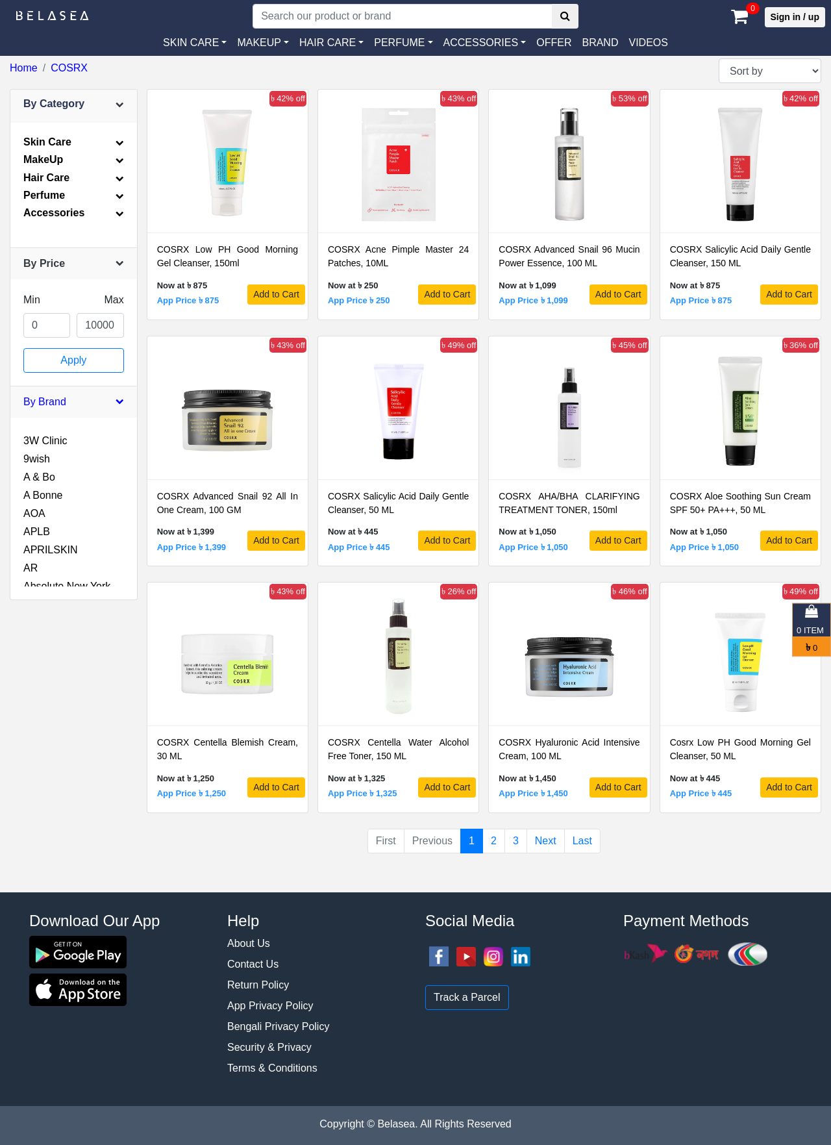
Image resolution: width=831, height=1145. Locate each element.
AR (30, 567)
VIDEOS (647, 42)
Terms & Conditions (272, 1068)
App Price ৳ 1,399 (191, 547)
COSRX (69, 67)
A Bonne (43, 495)
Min (31, 299)
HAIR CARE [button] (327, 42)
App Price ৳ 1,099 (533, 300)
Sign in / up (795, 17)
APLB (36, 531)
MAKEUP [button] (259, 42)
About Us (248, 943)
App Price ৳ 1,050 (533, 547)
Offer (553, 42)
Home (24, 67)
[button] (485, 43)
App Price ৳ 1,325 (362, 793)
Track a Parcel (467, 997)
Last (582, 840)
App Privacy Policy (270, 1005)
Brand (600, 42)
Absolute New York (66, 586)
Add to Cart (276, 294)
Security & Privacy (269, 1047)
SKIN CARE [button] (191, 42)
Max (113, 299)
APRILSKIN (50, 549)
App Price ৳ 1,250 (191, 793)
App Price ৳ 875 (188, 300)
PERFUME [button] (399, 42)
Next (545, 840)
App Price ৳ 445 (359, 547)
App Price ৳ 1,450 (533, 793)
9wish (36, 458)
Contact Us (253, 964)
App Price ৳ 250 (359, 300)
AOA (34, 513)
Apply (73, 360)
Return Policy (258, 984)
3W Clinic (45, 440)
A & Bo (39, 477)
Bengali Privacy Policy (278, 1026)
